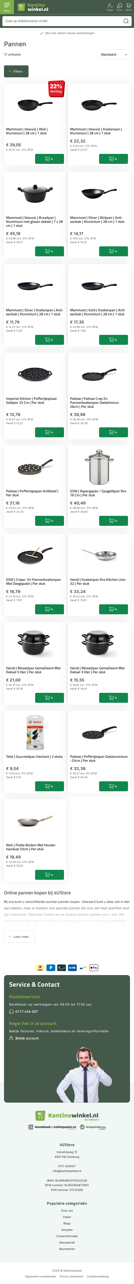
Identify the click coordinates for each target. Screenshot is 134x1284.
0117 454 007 (26, 1011)
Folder (67, 1217)
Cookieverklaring (98, 1276)
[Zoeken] (126, 21)
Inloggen (110, 10)
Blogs (67, 1223)
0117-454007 (67, 1166)
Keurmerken (67, 1249)
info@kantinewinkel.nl (67, 1171)
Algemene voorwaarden (40, 1276)
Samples (67, 1229)
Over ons (67, 1210)
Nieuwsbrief (67, 1242)
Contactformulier (67, 1236)
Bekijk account (27, 1038)
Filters (17, 71)
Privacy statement (71, 1276)
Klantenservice (24, 996)
